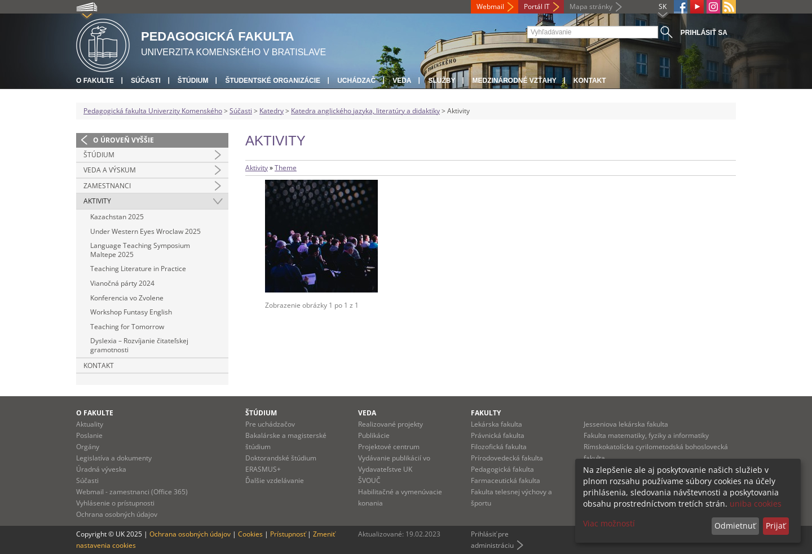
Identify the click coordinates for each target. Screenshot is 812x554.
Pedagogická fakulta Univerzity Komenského (152, 111)
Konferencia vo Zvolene (127, 298)
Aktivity (97, 201)
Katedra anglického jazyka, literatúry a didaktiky (365, 111)
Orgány (87, 446)
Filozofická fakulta (499, 446)
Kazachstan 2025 (117, 216)
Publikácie (374, 435)
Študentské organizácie (272, 81)
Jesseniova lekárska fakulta (626, 424)
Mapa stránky (591, 6)
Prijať (775, 525)
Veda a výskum (109, 170)
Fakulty (486, 413)
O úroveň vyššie (123, 140)
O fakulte (95, 81)
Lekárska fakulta (496, 424)
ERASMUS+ (263, 469)
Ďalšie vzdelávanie (274, 480)
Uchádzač (356, 81)
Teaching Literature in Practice (138, 268)
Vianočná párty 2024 (122, 283)
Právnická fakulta (497, 435)
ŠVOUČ (369, 480)
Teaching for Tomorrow (127, 326)
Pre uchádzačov (270, 424)
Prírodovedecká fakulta (507, 458)
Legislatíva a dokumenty (114, 458)
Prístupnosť (288, 534)
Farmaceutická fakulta (505, 480)
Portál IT (537, 6)
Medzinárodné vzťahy (514, 81)
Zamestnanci (107, 185)
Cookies (250, 534)
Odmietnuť (735, 525)
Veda (401, 81)
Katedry (271, 111)
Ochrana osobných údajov (116, 514)
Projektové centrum (389, 446)
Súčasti (146, 81)
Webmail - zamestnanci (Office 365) (132, 492)
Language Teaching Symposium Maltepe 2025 (140, 250)
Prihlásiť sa (704, 33)
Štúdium (193, 81)
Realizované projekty (390, 424)
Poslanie (89, 435)
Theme (286, 167)
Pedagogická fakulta (502, 469)
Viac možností (609, 523)
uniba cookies (756, 503)
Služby (441, 81)
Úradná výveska (101, 469)
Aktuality (89, 424)
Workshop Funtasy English (131, 312)
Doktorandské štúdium (280, 458)
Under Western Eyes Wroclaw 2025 (145, 231)
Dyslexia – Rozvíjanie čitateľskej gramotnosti (139, 345)
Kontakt (589, 81)
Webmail (490, 6)
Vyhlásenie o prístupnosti (115, 503)
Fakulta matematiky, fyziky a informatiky (646, 435)
